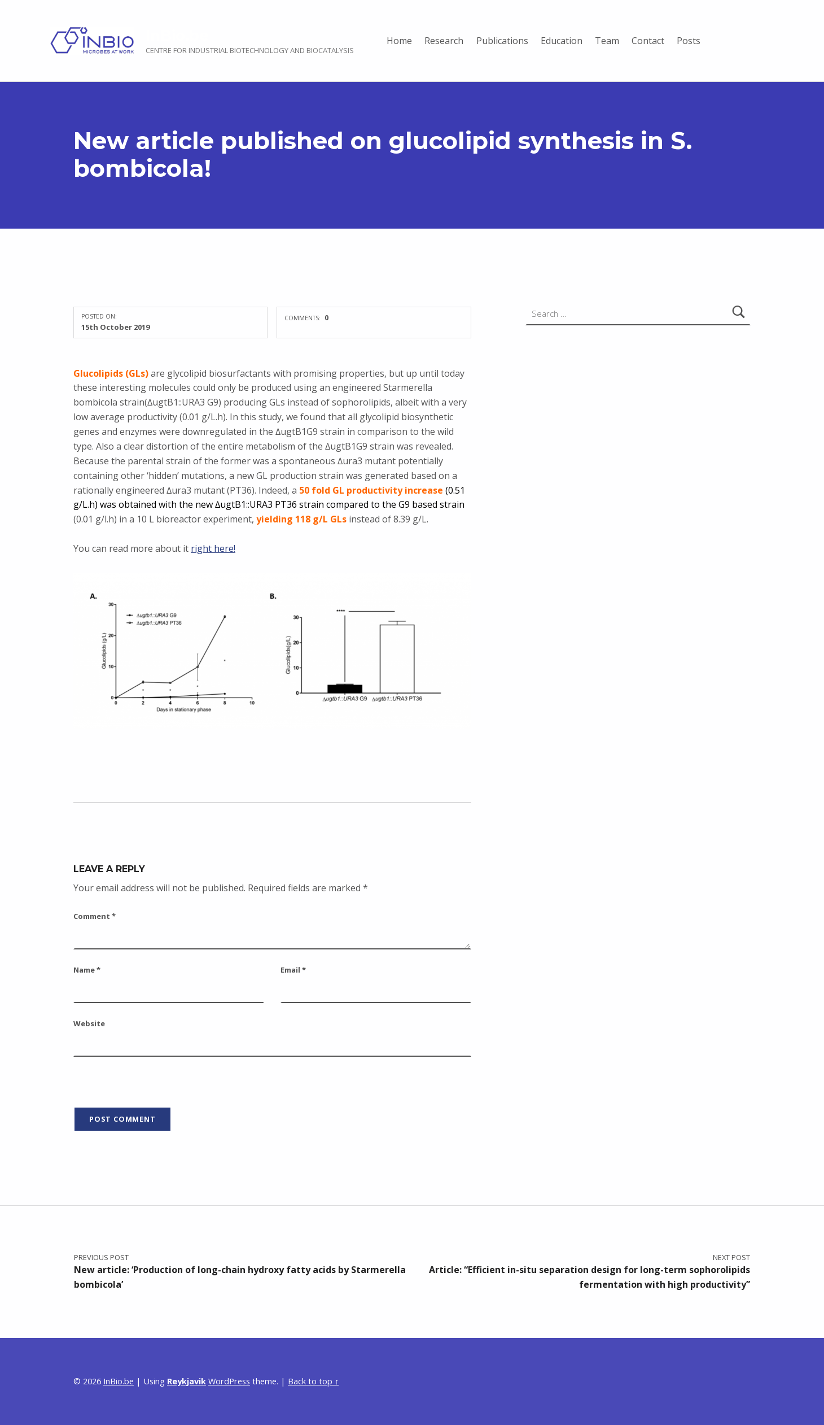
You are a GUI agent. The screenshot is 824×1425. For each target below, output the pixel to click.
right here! (213, 548)
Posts (688, 40)
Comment (94, 916)
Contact (648, 40)
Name (86, 970)
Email (293, 970)
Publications (502, 40)
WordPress (229, 1381)
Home (399, 40)
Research (443, 40)
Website (89, 1023)
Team (607, 40)
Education (561, 40)
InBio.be (177, 35)
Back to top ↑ (313, 1381)
